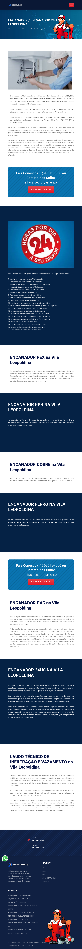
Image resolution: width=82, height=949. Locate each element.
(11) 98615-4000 (49, 173)
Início (10, 29)
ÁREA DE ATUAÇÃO (49, 878)
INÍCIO (44, 868)
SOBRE (44, 871)
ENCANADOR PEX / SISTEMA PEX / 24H (22, 919)
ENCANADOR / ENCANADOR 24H (19, 895)
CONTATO (45, 874)
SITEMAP (45, 881)
